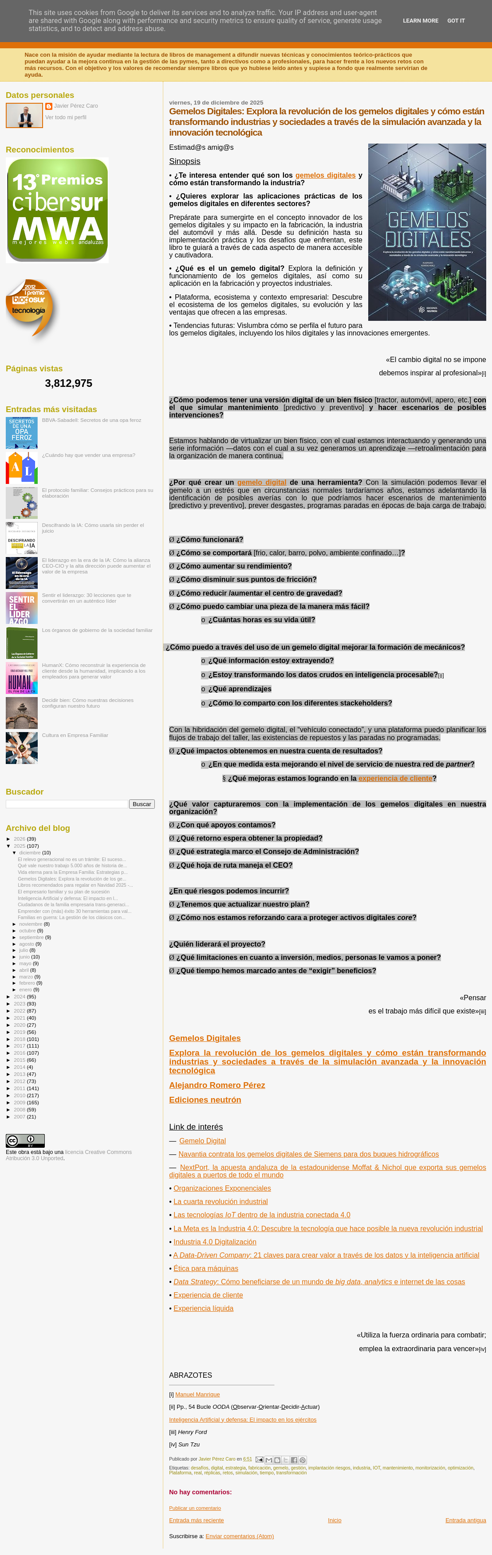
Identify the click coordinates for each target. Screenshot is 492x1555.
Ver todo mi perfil (66, 117)
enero (27, 989)
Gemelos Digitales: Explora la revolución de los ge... (72, 878)
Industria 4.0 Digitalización (214, 1242)
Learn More (421, 20)
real (197, 1472)
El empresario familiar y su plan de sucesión (64, 891)
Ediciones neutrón (205, 1099)
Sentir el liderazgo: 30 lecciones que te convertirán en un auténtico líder (86, 598)
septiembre (32, 937)
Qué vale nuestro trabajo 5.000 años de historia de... (72, 865)
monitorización (430, 1467)
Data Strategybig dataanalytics (319, 1282)
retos (228, 1472)
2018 (20, 1039)
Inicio (334, 1520)
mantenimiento (397, 1467)
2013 (20, 1074)
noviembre (32, 924)
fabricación (259, 1467)
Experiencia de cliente (208, 1295)
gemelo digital (262, 482)
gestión (298, 1467)
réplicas (212, 1472)
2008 (20, 1109)
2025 (20, 846)
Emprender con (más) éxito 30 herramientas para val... (74, 911)
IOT (376, 1467)
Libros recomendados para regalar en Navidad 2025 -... (75, 885)
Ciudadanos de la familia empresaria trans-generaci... (73, 904)
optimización (460, 1467)
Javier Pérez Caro (76, 106)
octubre (28, 930)
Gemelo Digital (202, 1141)
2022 (20, 1010)
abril (25, 970)
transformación (291, 1472)
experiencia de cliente (395, 778)
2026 (20, 839)
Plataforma (180, 1472)
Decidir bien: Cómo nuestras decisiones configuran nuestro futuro (88, 703)
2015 (20, 1060)
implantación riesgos (329, 1467)
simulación (246, 1472)
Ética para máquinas (205, 1268)
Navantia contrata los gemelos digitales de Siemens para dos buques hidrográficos (308, 1154)
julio (25, 950)
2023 (20, 1003)
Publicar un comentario (195, 1508)
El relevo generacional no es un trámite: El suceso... (72, 859)
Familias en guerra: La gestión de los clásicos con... (72, 917)
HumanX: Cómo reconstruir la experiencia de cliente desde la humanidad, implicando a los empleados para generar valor (94, 670)
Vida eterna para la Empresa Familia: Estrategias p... (73, 872)
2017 (20, 1045)
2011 (20, 1088)
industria (361, 1467)
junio (25, 956)
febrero (28, 983)
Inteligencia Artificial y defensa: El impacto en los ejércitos (242, 1419)
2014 (20, 1067)
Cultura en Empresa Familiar (75, 735)
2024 (20, 996)
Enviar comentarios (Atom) (240, 1536)
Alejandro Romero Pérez (217, 1085)
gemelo (280, 1467)
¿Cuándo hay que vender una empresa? (88, 455)
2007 (20, 1116)
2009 (20, 1102)
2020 (20, 1025)
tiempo (267, 1472)
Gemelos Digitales (205, 1038)
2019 (20, 1032)
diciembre (31, 852)
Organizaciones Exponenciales (222, 1188)
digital (217, 1467)
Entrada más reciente (196, 1520)
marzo (27, 976)
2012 (20, 1081)
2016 (20, 1053)
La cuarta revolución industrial (220, 1201)
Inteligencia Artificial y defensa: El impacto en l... (68, 898)
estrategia (235, 1467)
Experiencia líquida (203, 1308)
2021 (20, 1018)
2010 (20, 1095)
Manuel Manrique (197, 1394)
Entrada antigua (465, 1520)
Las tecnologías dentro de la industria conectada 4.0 (261, 1215)
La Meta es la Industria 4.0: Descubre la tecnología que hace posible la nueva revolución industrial (328, 1228)
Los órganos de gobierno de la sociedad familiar (97, 630)
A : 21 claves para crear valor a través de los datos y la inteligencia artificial (326, 1255)
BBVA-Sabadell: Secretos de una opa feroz (92, 420)
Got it (456, 20)
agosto (28, 944)
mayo (26, 963)
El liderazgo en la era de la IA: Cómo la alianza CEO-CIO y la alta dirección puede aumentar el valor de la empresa (96, 565)
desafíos (199, 1467)
